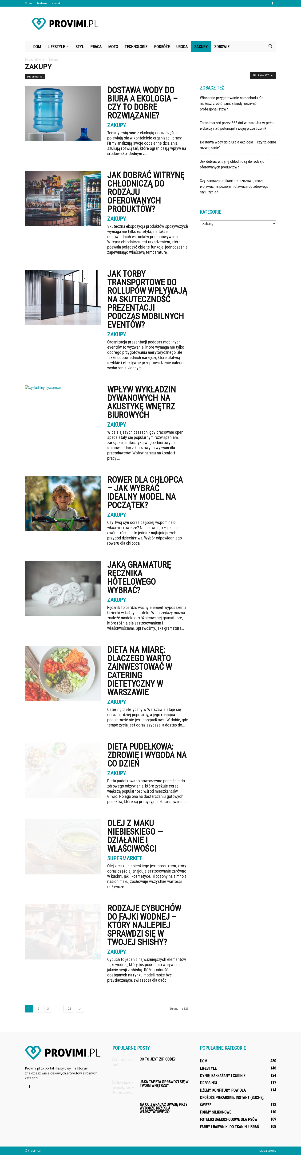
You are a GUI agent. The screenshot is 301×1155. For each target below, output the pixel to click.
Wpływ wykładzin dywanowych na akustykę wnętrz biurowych (141, 402)
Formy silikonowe (215, 1112)
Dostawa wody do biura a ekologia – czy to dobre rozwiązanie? (142, 103)
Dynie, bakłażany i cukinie (222, 1075)
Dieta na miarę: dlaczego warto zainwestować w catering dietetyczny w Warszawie (139, 671)
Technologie (136, 46)
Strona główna (34, 59)
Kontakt (56, 3)
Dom (37, 46)
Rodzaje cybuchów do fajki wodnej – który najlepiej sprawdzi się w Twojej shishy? (144, 925)
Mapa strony (267, 1151)
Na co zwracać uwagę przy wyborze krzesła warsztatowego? (163, 1108)
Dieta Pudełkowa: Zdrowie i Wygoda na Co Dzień (146, 755)
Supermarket (35, 76)
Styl (79, 46)
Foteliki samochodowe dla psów (228, 1119)
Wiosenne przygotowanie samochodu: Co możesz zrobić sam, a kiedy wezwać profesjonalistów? (231, 103)
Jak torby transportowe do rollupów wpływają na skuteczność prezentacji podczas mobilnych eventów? (147, 299)
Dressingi (208, 1083)
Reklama (41, 3)
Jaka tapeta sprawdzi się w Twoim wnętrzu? (164, 1084)
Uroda (182, 46)
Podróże (162, 46)
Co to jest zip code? (157, 1059)
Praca (96, 46)
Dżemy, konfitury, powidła (223, 1090)
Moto (113, 46)
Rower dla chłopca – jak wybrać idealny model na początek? (145, 492)
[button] (270, 46)
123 (68, 1009)
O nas (28, 3)
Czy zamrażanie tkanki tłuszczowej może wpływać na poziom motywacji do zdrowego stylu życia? (234, 186)
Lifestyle (58, 46)
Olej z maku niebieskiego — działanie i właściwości (135, 836)
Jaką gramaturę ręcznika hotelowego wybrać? (139, 577)
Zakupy (201, 46)
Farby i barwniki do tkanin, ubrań (229, 1127)
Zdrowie (222, 46)
